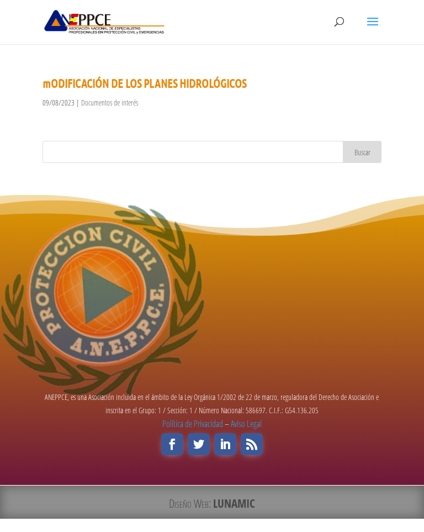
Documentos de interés (109, 102)
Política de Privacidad (192, 424)
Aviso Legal (246, 424)
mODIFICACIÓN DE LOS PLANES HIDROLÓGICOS (144, 83)
